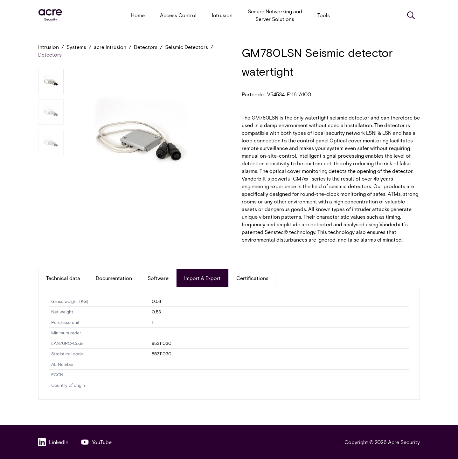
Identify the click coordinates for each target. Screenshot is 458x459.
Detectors (145, 47)
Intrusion (222, 15)
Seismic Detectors (186, 47)
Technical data (63, 278)
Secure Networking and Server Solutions (275, 15)
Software (158, 278)
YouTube (96, 442)
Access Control (178, 15)
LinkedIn (53, 442)
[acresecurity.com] (50, 15)
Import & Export (202, 278)
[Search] (411, 15)
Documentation (114, 278)
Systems (76, 47)
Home (138, 15)
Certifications (252, 278)
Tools (323, 15)
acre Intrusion (110, 47)
